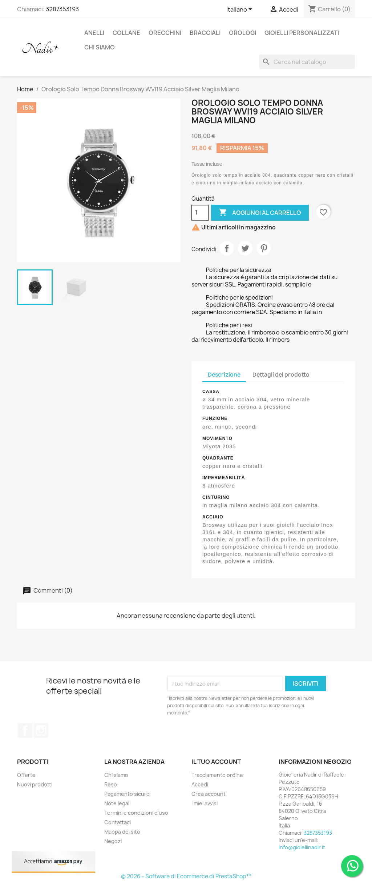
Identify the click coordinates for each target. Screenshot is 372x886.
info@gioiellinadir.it (302, 847)
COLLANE (126, 33)
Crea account (208, 793)
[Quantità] (200, 213)
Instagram (41, 730)
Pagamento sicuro (127, 793)
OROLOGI (242, 33)
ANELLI (94, 33)
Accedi (199, 784)
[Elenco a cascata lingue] (240, 9)
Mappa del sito (122, 831)
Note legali (117, 803)
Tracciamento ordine (217, 774)
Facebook (25, 730)
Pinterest (263, 248)
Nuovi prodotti (34, 784)
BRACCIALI (205, 33)
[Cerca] (307, 62)
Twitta (245, 248)
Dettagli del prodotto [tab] (281, 374)
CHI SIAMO (99, 47)
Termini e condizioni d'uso (136, 812)
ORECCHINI (165, 33)
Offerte (26, 774)
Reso (110, 784)
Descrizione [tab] (224, 374)
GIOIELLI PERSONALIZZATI (301, 33)
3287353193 (62, 9)
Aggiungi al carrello (260, 212)
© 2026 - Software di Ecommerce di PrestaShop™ (186, 876)
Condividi (226, 248)
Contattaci (117, 822)
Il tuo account (216, 762)
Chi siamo (116, 774)
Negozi (113, 841)
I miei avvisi (204, 803)
